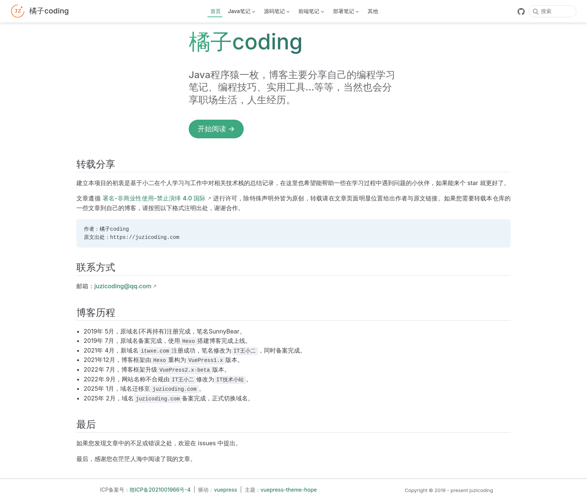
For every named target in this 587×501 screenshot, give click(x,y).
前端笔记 (311, 12)
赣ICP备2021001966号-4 (160, 489)
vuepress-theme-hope (289, 489)
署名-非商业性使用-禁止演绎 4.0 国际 (154, 198)
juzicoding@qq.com (122, 286)
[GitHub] (521, 12)
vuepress (225, 489)
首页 (215, 11)
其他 (373, 11)
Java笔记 (241, 12)
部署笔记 (345, 12)
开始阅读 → (216, 128)
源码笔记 (276, 12)
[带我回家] (39, 11)
